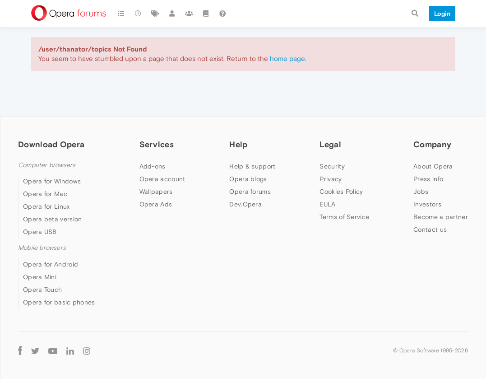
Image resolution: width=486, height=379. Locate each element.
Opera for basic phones (59, 302)
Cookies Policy (341, 191)
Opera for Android (50, 264)
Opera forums (250, 191)
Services (156, 144)
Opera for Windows (52, 181)
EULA (327, 204)
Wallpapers (156, 191)
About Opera (433, 166)
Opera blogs (248, 178)
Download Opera (51, 144)
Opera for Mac (45, 193)
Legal (330, 144)
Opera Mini (39, 277)
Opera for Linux (46, 206)
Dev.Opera (245, 204)
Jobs (420, 191)
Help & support (252, 166)
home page (287, 58)
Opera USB (40, 231)
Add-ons (152, 166)
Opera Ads (155, 204)
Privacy (330, 178)
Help (238, 144)
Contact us (430, 229)
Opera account (162, 178)
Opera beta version (52, 219)
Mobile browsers (42, 248)
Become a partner (440, 216)
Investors (427, 204)
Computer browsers (46, 165)
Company (432, 144)
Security (331, 166)
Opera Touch (42, 289)
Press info (428, 178)
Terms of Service (344, 216)
